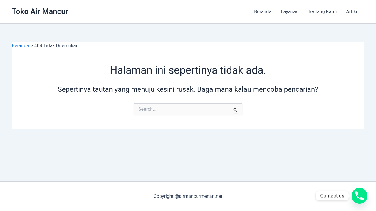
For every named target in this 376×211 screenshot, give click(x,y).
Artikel (353, 11)
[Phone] (359, 196)
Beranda (262, 11)
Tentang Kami (322, 11)
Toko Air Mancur (40, 11)
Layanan (289, 11)
